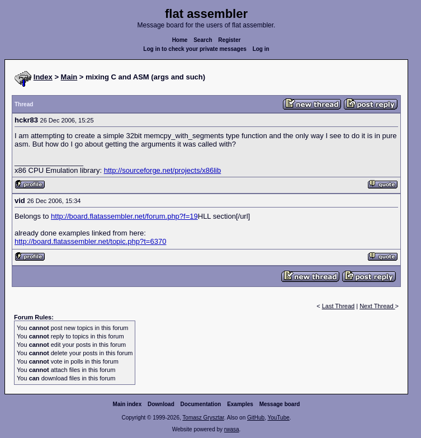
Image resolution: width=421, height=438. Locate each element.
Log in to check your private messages (195, 49)
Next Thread (377, 306)
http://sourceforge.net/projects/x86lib (162, 170)
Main (69, 77)
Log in (261, 49)
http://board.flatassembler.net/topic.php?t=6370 (90, 241)
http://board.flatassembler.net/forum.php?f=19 (124, 216)
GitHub (255, 418)
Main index (127, 404)
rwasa (231, 429)
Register (229, 40)
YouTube (278, 418)
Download (161, 404)
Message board (279, 404)
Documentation (201, 404)
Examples (240, 404)
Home (180, 40)
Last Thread (338, 306)
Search (202, 40)
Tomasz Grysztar (203, 418)
